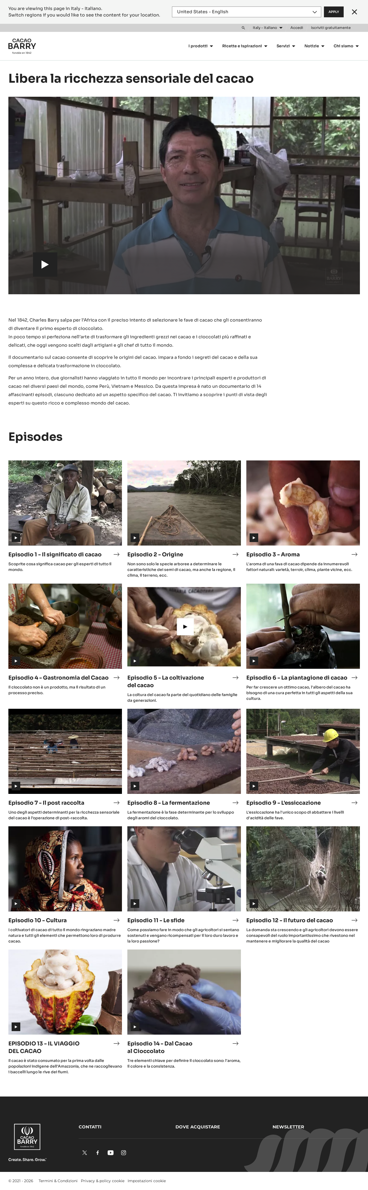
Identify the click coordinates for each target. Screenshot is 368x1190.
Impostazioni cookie (147, 1180)
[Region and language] (246, 11)
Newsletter (288, 1126)
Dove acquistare (197, 1126)
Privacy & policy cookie (102, 1180)
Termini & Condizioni (58, 1180)
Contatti (90, 1126)
